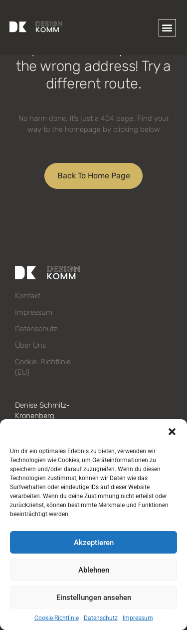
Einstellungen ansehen (93, 597)
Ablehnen (93, 570)
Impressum (138, 618)
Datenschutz (101, 618)
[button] (172, 432)
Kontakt (27, 295)
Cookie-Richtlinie (56, 618)
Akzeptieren (94, 542)
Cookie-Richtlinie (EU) (43, 367)
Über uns (30, 345)
